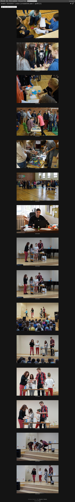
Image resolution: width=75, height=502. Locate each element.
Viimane (45, 499)
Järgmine (41, 499)
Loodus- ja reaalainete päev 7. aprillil (27, 3)
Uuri (7, 1)
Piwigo (39, 500)
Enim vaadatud (13, 1)
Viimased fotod (22, 1)
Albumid (3, 1)
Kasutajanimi (71, 1)
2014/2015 (10, 3)
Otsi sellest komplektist (10, 7)
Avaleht (3, 3)
